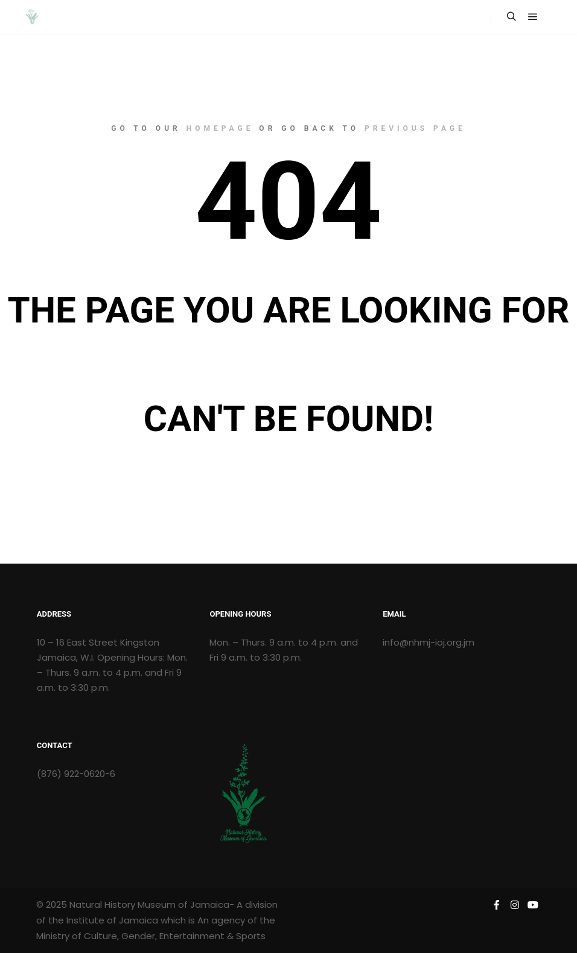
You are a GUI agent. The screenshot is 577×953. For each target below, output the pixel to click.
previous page (415, 128)
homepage (220, 128)
